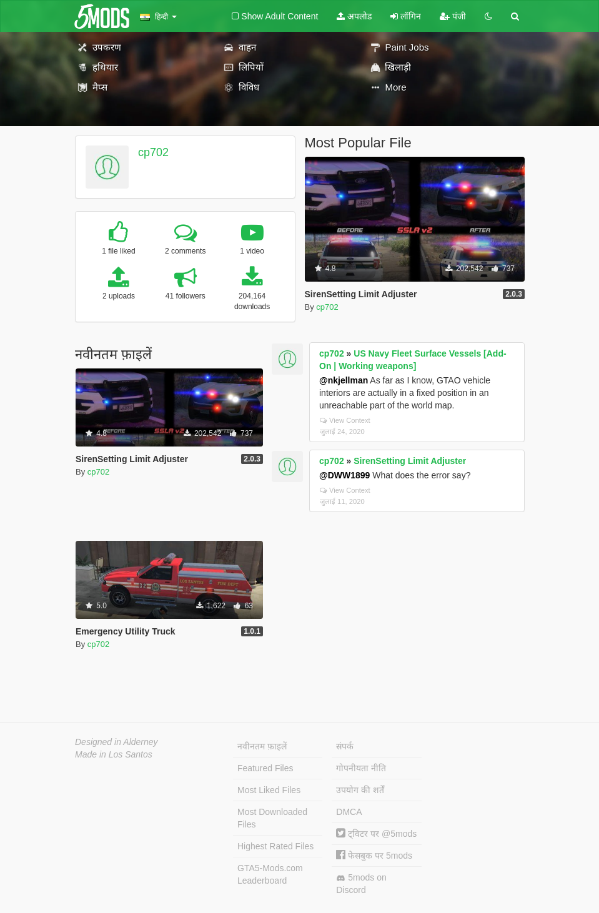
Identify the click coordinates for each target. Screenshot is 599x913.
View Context (345, 420)
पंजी (453, 16)
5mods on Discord (361, 883)
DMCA (349, 812)
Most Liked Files (268, 790)
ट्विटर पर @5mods (376, 833)
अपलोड (354, 16)
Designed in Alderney (116, 742)
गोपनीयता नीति (361, 768)
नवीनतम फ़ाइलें (262, 746)
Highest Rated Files (275, 846)
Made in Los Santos (113, 754)
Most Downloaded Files (272, 818)
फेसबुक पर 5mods (374, 855)
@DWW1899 (344, 475)
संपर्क (345, 746)
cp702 (153, 152)
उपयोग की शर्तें (360, 790)
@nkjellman (343, 380)
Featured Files (265, 768)
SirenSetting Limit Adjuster (410, 461)
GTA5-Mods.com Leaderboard (270, 874)
